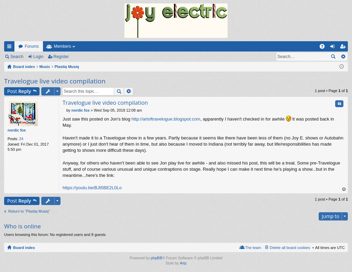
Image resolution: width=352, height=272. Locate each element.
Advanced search (343, 57)
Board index (24, 248)
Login (38, 56)
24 (21, 139)
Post (19, 91)
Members (62, 46)
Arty (183, 263)
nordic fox (17, 130)
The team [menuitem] (253, 248)
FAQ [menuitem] (324, 48)
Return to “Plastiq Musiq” (29, 211)
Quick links (10, 48)
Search (16, 56)
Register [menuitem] (344, 48)
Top (344, 189)
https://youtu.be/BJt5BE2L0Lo (92, 187)
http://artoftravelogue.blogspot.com (165, 119)
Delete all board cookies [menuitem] (290, 248)
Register (61, 56)
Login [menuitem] (334, 48)
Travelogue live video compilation (55, 81)
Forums (32, 46)
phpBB (156, 258)
